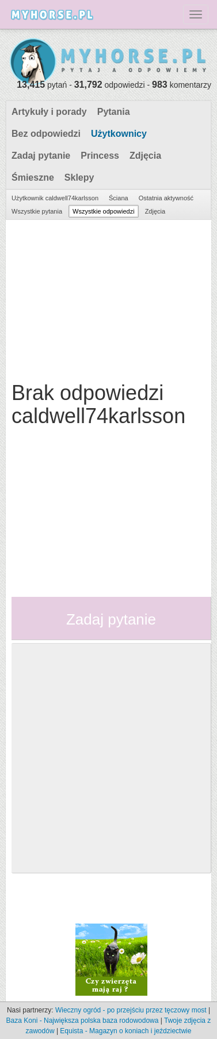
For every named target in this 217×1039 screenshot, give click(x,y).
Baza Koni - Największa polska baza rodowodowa (82, 1020)
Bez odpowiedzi (46, 134)
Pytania (113, 112)
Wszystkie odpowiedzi (104, 211)
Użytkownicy (119, 134)
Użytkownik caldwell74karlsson (55, 198)
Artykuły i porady (49, 112)
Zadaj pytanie (41, 155)
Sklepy (79, 177)
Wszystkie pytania (37, 211)
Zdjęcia (145, 155)
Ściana (118, 198)
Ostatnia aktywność (166, 198)
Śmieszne (33, 177)
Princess (100, 155)
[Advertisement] (107, 298)
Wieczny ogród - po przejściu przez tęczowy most (131, 1010)
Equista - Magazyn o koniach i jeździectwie (125, 1031)
